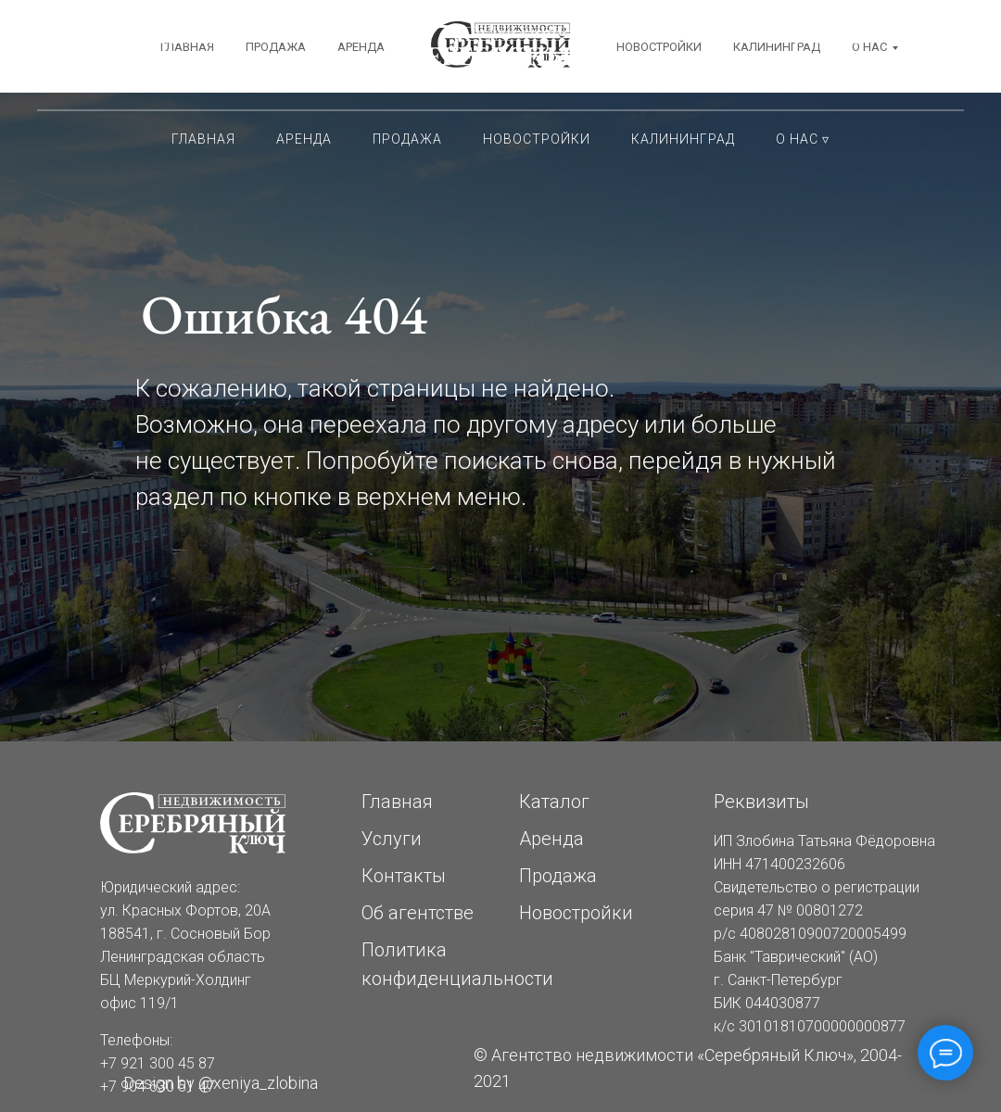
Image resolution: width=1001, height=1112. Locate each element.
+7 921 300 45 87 (801, 37)
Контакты (403, 876)
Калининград (683, 139)
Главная (203, 139)
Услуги (391, 839)
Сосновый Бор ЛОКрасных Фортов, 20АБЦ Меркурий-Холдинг (199, 56)
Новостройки (536, 139)
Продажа (407, 139)
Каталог (554, 801)
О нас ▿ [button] (803, 139)
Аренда (304, 139)
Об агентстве (417, 913)
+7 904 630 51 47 (801, 74)
